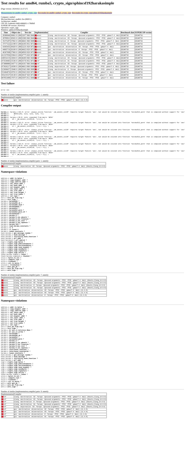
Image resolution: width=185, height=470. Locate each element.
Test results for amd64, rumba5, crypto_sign (54, 13)
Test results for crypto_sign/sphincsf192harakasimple (92, 13)
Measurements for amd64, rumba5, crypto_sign (19, 13)
